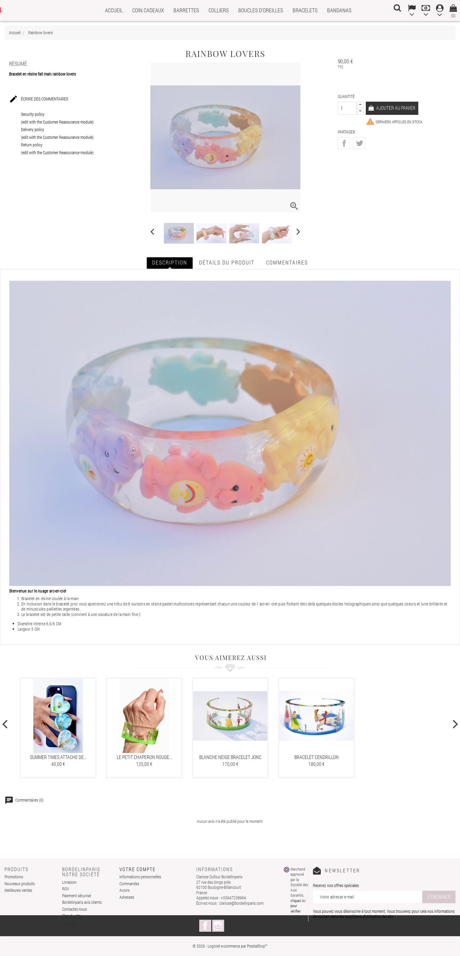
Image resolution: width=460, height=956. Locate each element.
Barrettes (186, 10)
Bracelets (305, 10)
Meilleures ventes (18, 890)
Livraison (69, 882)
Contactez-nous (74, 909)
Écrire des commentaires (38, 99)
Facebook (205, 926)
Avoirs (124, 890)
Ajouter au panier (396, 108)
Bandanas (339, 10)
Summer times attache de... (58, 757)
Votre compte (137, 869)
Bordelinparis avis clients (82, 902)
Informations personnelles (140, 877)
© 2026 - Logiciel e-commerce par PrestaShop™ (230, 946)
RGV (65, 889)
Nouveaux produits (20, 883)
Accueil (114, 10)
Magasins (69, 922)
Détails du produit (226, 262)
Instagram (218, 926)
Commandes (129, 883)
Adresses (126, 897)
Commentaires (287, 262)
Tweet (359, 143)
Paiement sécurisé (76, 895)
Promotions (14, 877)
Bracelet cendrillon (316, 757)
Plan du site (71, 916)
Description (169, 262)
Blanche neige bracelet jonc (230, 757)
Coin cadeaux (148, 10)
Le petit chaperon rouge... (144, 757)
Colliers (219, 10)
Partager (344, 143)
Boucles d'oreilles (260, 10)
